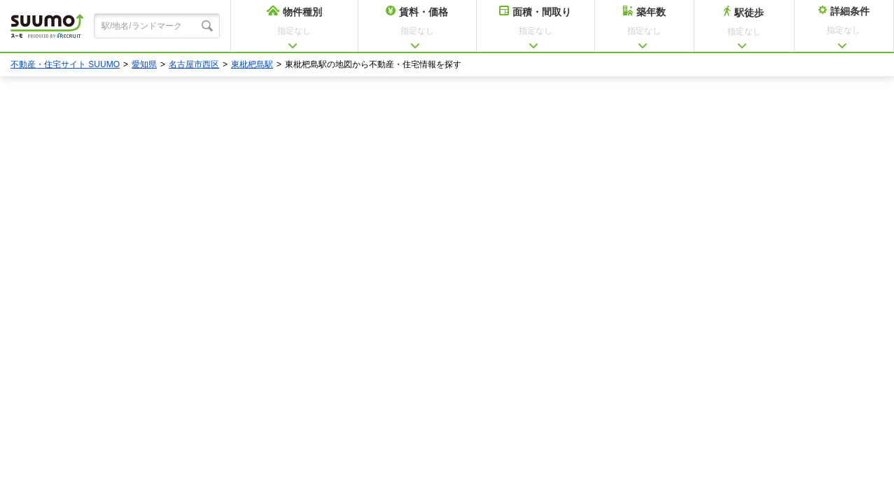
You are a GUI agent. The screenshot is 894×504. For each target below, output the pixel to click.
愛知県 (144, 64)
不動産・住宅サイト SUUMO (65, 64)
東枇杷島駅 (252, 64)
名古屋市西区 (194, 64)
